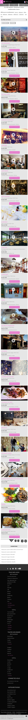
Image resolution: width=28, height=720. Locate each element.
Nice (8, 601)
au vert (9, 671)
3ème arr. (5, 14)
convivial (9, 673)
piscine (8, 666)
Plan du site (9, 698)
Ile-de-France (10, 615)
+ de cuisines (10, 655)
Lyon (8, 585)
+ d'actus (9, 607)
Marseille (9, 587)
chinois (9, 651)
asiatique (9, 649)
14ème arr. (15, 14)
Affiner (4, 5)
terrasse (9, 642)
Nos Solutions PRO (11, 692)
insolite (8, 640)
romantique (10, 636)
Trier (14, 5)
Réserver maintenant (14, 50)
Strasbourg (9, 595)
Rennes (9, 591)
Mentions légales (11, 699)
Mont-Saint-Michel (11, 613)
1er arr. (16, 12)
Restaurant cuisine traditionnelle (8, 552)
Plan (23, 5)
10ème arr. (10, 14)
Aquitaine (9, 617)
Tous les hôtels (10, 612)
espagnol (9, 647)
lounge (9, 667)
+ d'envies (9, 644)
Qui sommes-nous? (11, 690)
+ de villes (9, 603)
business (9, 664)
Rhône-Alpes (10, 619)
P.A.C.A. (9, 623)
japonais (9, 653)
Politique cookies (11, 705)
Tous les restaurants (11, 576)
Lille (8, 589)
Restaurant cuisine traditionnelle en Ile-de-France (12, 549)
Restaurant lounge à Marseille (7, 557)
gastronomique (10, 638)
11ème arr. (21, 14)
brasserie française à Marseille (8, 554)
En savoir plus (10, 718)
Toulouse (9, 599)
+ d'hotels (9, 627)
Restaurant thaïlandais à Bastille (8, 562)
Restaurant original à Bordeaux (8, 559)
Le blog (8, 696)
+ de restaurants (10, 605)
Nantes (8, 593)
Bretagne (9, 621)
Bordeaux (9, 583)
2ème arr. (21, 12)
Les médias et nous (11, 694)
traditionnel (10, 669)
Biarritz (8, 597)
